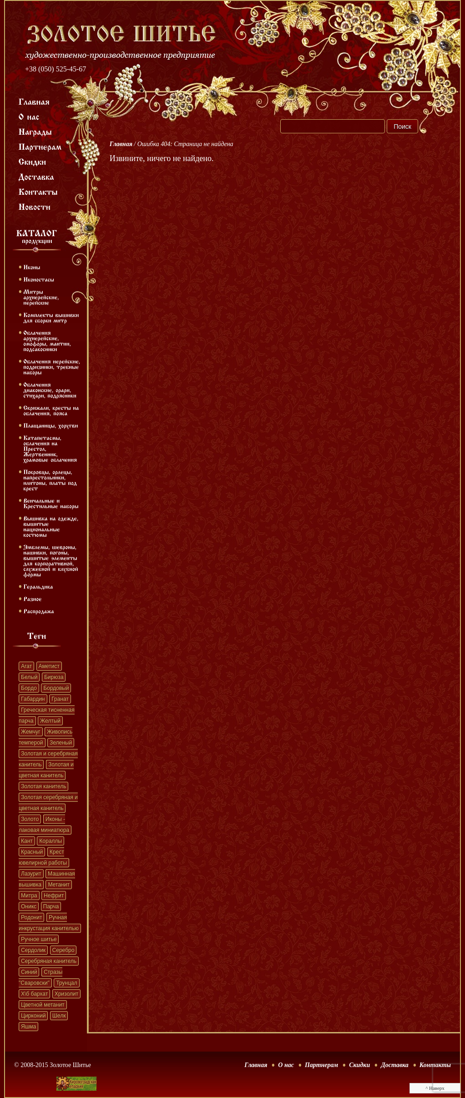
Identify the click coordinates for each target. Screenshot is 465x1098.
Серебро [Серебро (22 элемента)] (63, 950)
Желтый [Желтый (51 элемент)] (50, 721)
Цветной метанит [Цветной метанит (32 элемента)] (43, 1005)
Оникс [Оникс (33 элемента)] (28, 906)
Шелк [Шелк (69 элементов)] (59, 1015)
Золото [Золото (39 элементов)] (30, 819)
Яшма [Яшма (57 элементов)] (28, 1026)
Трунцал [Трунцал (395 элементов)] (66, 983)
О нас (286, 1065)
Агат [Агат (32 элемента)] (26, 666)
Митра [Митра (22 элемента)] (29, 895)
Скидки (359, 1065)
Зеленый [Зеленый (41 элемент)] (61, 742)
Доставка (395, 1065)
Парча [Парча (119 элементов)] (51, 906)
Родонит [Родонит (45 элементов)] (31, 917)
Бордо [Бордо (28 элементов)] (29, 688)
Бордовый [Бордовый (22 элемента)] (56, 688)
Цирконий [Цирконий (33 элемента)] (33, 1015)
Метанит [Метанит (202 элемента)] (58, 884)
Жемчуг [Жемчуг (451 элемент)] (30, 732)
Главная (121, 144)
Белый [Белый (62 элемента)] (29, 677)
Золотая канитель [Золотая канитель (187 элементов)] (43, 786)
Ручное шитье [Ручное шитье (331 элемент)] (38, 939)
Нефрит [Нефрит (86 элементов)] (54, 895)
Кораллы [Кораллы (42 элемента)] (50, 841)
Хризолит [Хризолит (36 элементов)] (66, 994)
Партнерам (321, 1065)
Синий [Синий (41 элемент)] (29, 972)
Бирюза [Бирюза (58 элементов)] (53, 677)
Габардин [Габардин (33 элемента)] (33, 699)
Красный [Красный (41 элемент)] (32, 852)
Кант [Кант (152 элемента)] (27, 841)
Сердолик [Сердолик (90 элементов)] (33, 950)
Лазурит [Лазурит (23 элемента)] (31, 873)
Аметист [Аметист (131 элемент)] (49, 666)
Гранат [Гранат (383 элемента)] (60, 699)
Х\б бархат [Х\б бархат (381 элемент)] (34, 994)
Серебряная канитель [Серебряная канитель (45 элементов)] (48, 961)
